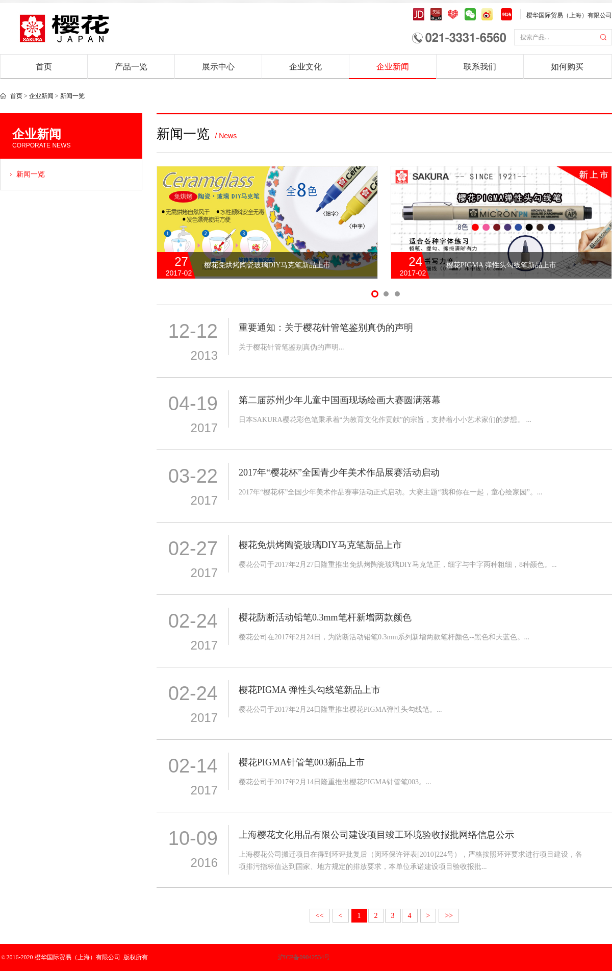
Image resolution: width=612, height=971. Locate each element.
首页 (44, 66)
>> (449, 915)
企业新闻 (392, 66)
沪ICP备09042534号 (268, 957)
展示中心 (218, 66)
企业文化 (305, 66)
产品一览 (131, 66)
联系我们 (480, 66)
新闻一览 (72, 95)
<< (320, 915)
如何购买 (567, 66)
